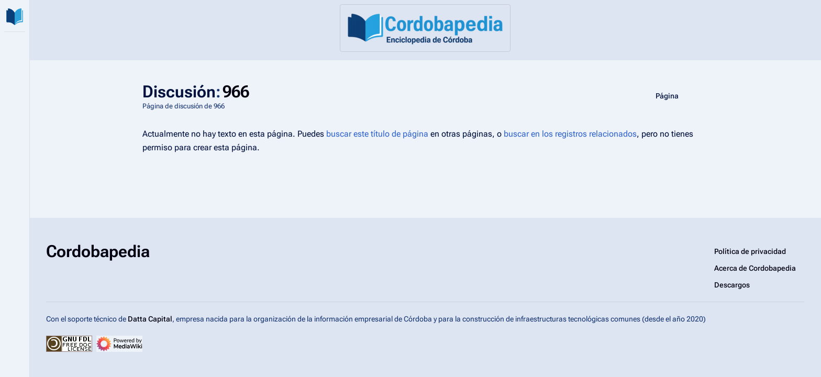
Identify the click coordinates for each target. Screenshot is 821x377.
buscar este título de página (377, 134)
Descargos (732, 285)
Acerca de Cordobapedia (755, 268)
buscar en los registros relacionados (570, 134)
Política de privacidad (750, 251)
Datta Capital (150, 319)
